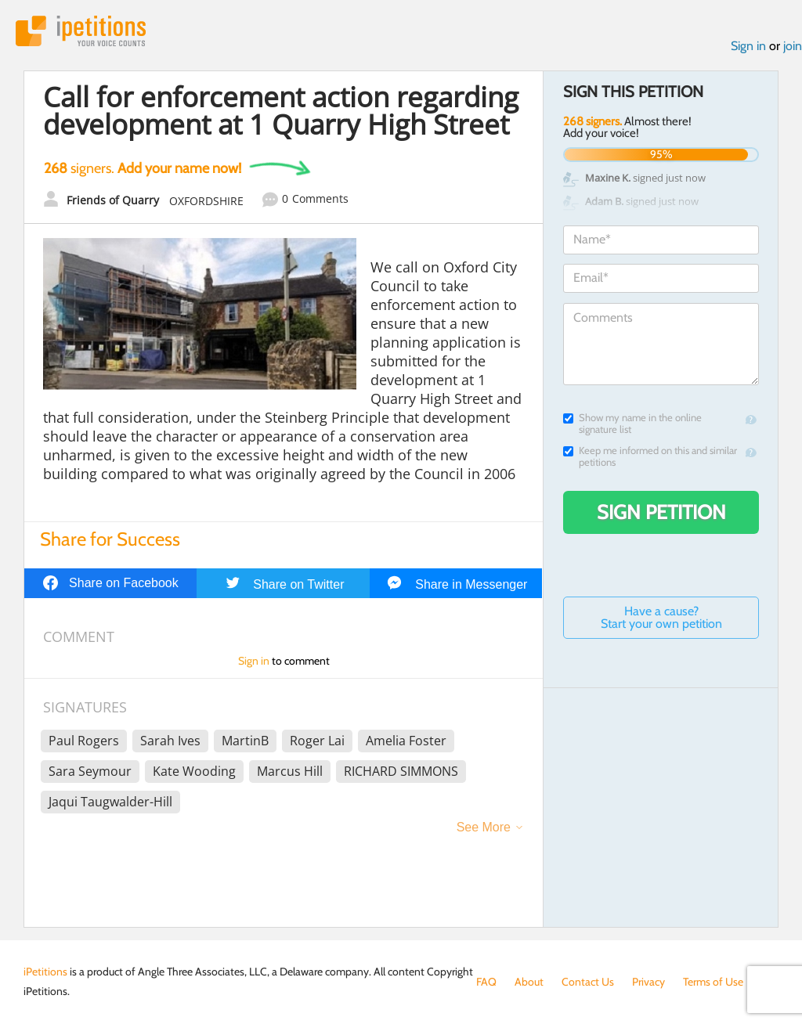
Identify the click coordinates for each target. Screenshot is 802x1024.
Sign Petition (661, 512)
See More (484, 827)
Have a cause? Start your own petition (661, 617)
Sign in (748, 45)
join (792, 45)
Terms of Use (713, 982)
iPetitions (81, 31)
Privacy (648, 982)
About (529, 982)
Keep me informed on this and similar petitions (650, 456)
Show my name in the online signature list (632, 423)
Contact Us (588, 982)
